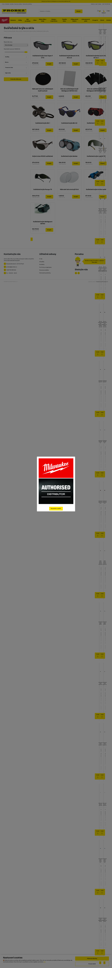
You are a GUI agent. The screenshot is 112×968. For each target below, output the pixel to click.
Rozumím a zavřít (56, 508)
